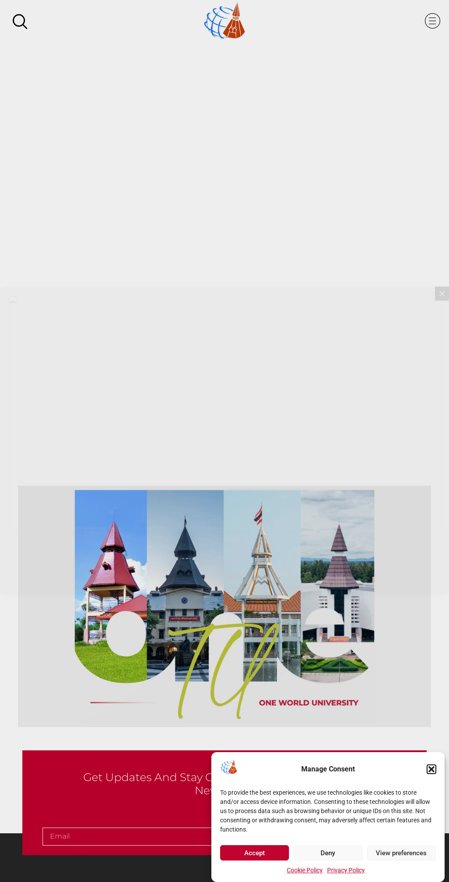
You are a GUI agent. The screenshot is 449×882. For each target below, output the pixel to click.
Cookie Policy (305, 872)
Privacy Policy (346, 872)
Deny (328, 855)
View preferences (401, 855)
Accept (254, 855)
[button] (431, 771)
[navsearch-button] (20, 22)
